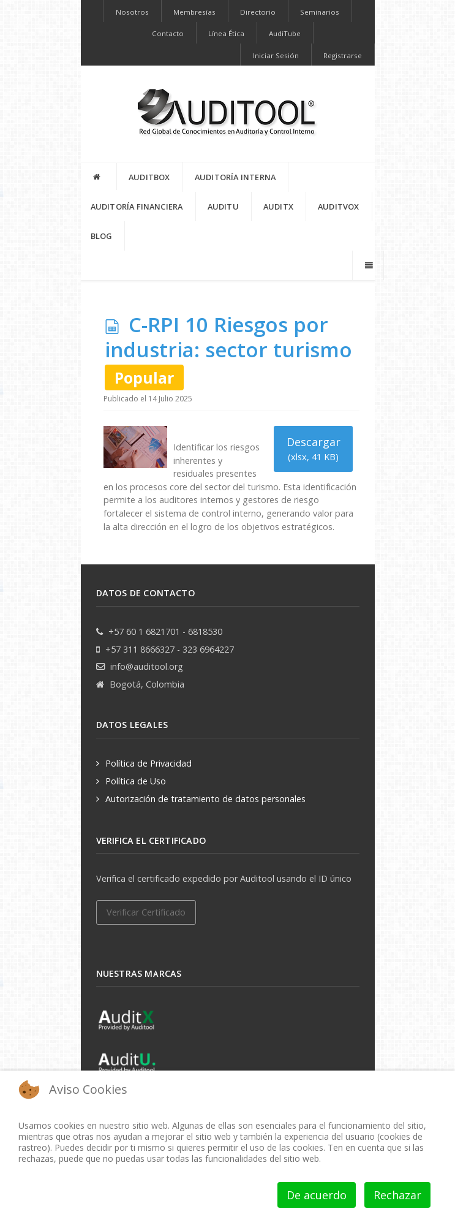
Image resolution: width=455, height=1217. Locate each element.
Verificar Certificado (146, 912)
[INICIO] (99, 176)
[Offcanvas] (368, 265)
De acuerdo (317, 1195)
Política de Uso (135, 781)
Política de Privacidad (148, 763)
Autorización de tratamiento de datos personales (205, 799)
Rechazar (397, 1195)
